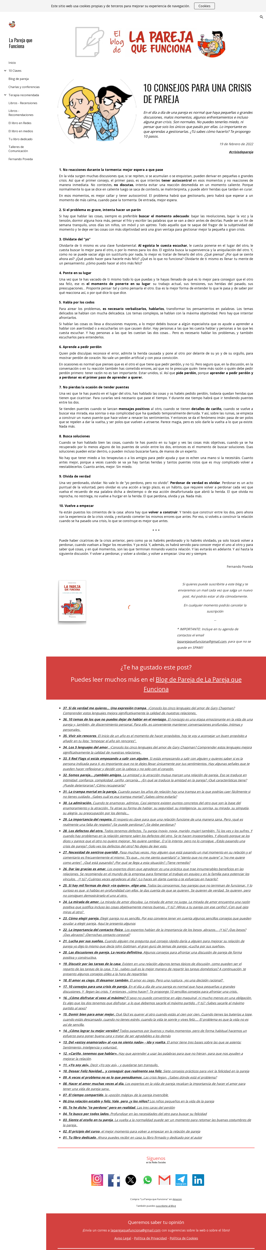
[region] (133, 6)
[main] (198, 93)
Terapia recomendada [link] (23, 95)
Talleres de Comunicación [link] (18, 149)
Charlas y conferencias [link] (24, 87)
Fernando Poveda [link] (20, 159)
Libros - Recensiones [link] (22, 103)
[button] (261, 17)
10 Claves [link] (14, 71)
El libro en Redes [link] (19, 123)
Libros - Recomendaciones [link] (20, 113)
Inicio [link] (12, 63)
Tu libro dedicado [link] (20, 139)
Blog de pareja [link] (18, 79)
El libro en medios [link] (20, 131)
